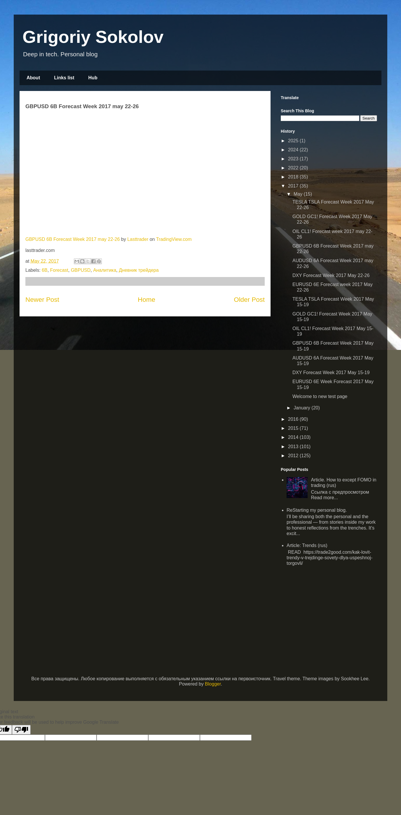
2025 (294, 140)
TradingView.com (174, 239)
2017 (294, 185)
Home (146, 299)
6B (45, 270)
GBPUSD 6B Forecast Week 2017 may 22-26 (72, 239)
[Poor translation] (21, 730)
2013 (294, 446)
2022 (294, 167)
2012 (294, 455)
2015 (294, 428)
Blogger (213, 683)
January (302, 407)
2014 (294, 437)
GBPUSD (81, 270)
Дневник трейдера (138, 270)
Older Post (249, 299)
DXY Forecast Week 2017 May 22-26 (330, 275)
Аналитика (104, 270)
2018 (294, 176)
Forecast (59, 270)
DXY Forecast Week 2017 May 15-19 (330, 372)
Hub (92, 77)
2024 (294, 149)
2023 (294, 158)
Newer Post (42, 299)
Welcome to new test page (319, 396)
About (33, 77)
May (299, 194)
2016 (294, 419)
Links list (64, 77)
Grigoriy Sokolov (92, 37)
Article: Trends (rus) (307, 545)
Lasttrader (137, 239)
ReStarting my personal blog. (317, 510)
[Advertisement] (329, 612)
